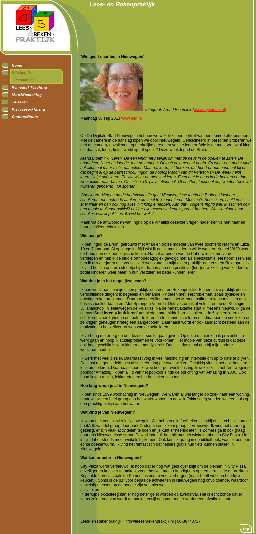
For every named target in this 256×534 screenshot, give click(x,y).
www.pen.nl (131, 118)
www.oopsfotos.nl (209, 109)
